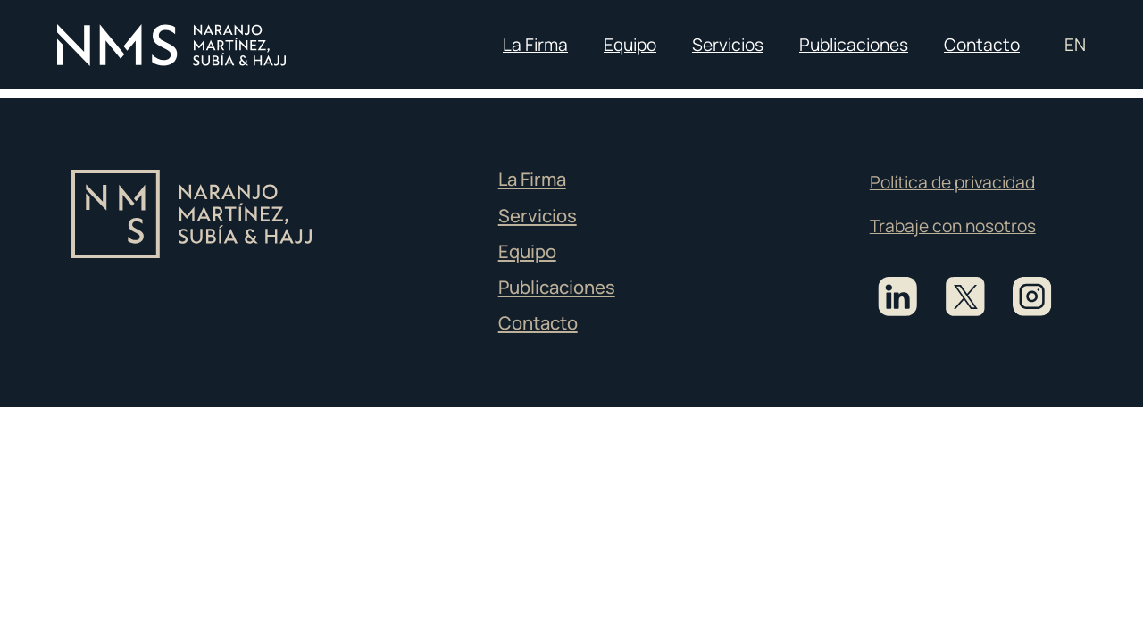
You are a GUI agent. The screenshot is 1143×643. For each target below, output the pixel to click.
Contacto (982, 44)
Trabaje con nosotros (953, 226)
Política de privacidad (952, 182)
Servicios (727, 44)
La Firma (535, 44)
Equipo (630, 44)
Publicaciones (853, 44)
